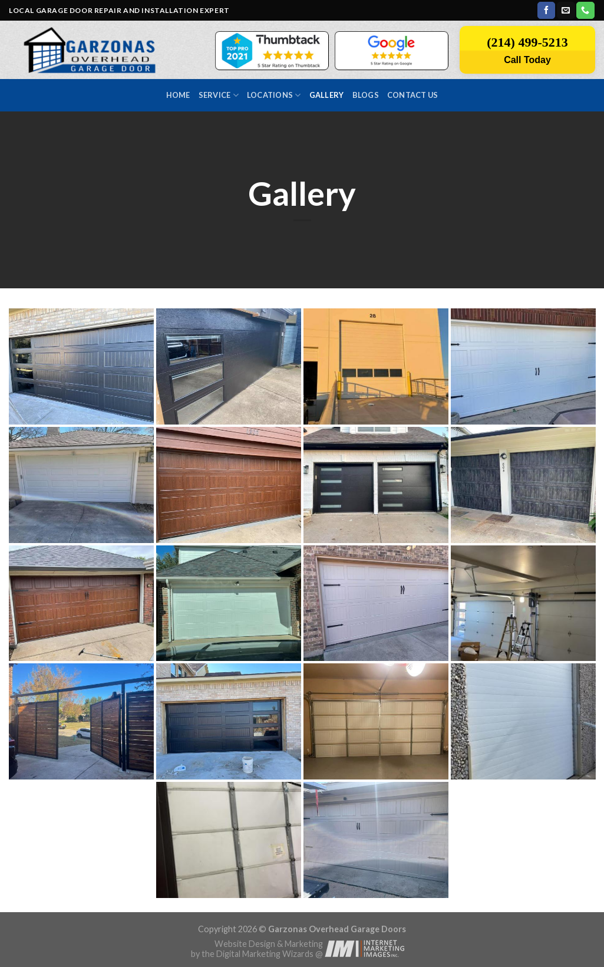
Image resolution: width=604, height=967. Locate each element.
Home (178, 95)
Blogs (365, 95)
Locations (274, 95)
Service (219, 95)
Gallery (326, 95)
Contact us (412, 95)
